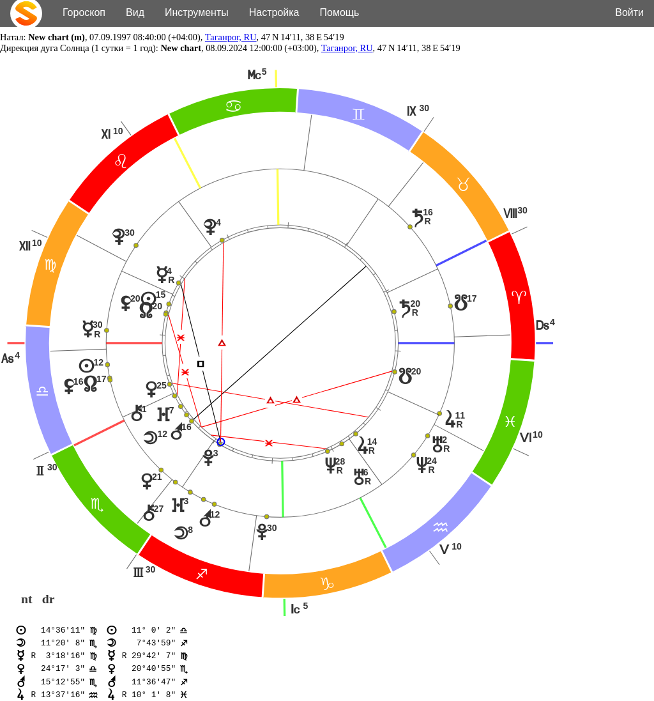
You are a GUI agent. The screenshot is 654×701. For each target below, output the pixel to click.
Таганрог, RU (231, 37)
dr (48, 599)
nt (27, 599)
